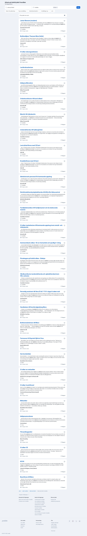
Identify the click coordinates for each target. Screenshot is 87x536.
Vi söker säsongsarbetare (29, 52)
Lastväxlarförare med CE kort (30, 145)
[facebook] (69, 521)
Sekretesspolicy (54, 527)
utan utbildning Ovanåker (39, 501)
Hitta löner (53, 530)
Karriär (22, 527)
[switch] (65, 15)
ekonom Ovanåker (38, 514)
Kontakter (22, 526)
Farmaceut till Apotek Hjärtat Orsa (32, 338)
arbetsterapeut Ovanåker (39, 509)
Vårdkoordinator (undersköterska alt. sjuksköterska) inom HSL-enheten (39, 275)
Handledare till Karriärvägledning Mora (33, 307)
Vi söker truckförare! (27, 385)
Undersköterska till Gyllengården (31, 130)
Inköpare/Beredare (26, 83)
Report (63, 31)
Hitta (78, 7)
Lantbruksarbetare (26, 67)
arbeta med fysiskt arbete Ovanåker (26, 499)
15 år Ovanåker (37, 511)
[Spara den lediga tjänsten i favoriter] (64, 21)
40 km (55, 7)
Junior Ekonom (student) (28, 20)
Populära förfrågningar (24, 494)
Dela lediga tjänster (39, 524)
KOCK (22, 461)
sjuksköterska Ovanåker (39, 504)
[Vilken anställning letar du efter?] (18, 7)
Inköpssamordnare (26, 416)
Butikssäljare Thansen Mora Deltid (32, 36)
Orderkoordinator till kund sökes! (31, 98)
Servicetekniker (25, 354)
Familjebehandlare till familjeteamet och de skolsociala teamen (39, 209)
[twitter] (76, 521)
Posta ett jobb (38, 522)
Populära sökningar (54, 522)
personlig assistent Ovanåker (40, 506)
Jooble (9, 533)
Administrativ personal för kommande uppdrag (36, 176)
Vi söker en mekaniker (27, 369)
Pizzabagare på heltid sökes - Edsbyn (32, 258)
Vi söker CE (24, 447)
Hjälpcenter (23, 524)
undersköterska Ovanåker (40, 499)
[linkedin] (79, 521)
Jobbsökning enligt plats (55, 501)
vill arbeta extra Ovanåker (24, 501)
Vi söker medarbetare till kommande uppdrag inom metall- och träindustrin (41, 226)
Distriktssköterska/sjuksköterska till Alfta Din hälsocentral (40, 192)
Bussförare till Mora (27, 477)
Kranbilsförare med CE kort (29, 161)
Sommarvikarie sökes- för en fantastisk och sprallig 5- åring (40, 243)
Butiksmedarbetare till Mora (29, 323)
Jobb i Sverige (53, 524)
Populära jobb (53, 499)
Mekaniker (23, 401)
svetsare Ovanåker (38, 507)
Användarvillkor (54, 526)
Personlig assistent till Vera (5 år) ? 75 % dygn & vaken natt (40, 291)
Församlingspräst (26, 432)
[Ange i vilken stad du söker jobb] (45, 7)
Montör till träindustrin (28, 114)
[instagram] (73, 521)
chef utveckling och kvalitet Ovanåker (42, 513)
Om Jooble (23, 522)
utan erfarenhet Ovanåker (40, 502)
